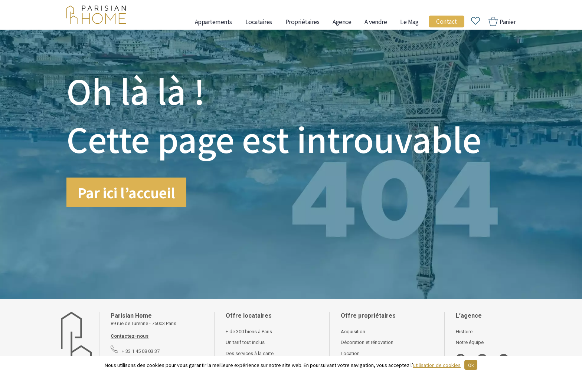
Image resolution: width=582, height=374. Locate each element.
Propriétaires (302, 21)
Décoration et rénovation (367, 342)
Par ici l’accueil (126, 192)
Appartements (213, 21)
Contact (446, 21)
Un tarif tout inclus (245, 342)
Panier (507, 21)
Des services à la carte (250, 353)
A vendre (375, 21)
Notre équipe (470, 342)
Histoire (464, 331)
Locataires (258, 21)
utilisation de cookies (437, 364)
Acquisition (353, 331)
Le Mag (409, 21)
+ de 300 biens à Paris (249, 331)
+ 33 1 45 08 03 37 (141, 351)
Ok (471, 365)
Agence (342, 21)
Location (350, 353)
